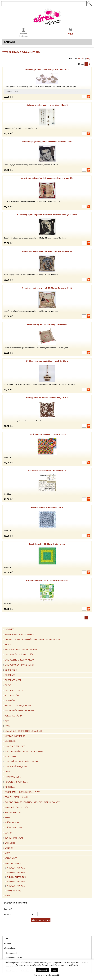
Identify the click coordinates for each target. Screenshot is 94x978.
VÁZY (7, 853)
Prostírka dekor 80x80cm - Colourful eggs (47, 434)
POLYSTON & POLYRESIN (16, 781)
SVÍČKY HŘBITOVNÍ (13, 827)
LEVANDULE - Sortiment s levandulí (23, 731)
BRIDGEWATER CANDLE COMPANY (21, 649)
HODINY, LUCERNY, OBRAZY (18, 705)
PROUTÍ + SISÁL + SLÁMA (16, 797)
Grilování (10, 700)
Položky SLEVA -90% (16, 886)
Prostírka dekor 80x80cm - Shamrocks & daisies (47, 580)
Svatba (8, 832)
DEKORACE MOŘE (13, 680)
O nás (6, 938)
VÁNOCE (9, 848)
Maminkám (10, 741)
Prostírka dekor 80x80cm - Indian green (47, 544)
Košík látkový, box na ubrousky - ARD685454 (47, 324)
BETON (8, 644)
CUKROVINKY (11, 670)
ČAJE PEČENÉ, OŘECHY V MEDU (19, 659)
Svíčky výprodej (14, 890)
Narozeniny (11, 756)
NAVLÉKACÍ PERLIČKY (15, 746)
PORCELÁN (10, 787)
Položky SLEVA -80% (16, 881)
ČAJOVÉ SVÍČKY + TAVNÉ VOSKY (19, 664)
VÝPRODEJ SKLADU (10, 52)
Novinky (9, 629)
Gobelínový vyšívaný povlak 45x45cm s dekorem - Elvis (47, 141)
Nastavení (42, 970)
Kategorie (9, 41)
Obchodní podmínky (14, 957)
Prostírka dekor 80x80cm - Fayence (47, 507)
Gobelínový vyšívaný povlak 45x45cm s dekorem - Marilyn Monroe (47, 214)
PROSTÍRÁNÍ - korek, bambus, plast (22, 792)
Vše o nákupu (10, 948)
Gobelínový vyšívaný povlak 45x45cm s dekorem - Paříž (47, 288)
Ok (54, 970)
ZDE (58, 975)
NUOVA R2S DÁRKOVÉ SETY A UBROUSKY (24, 751)
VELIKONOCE (11, 858)
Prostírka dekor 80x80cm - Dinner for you (47, 470)
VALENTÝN (10, 842)
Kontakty (9, 943)
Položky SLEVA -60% (16, 872)
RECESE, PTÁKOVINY (14, 812)
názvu (81, 58)
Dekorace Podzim (14, 690)
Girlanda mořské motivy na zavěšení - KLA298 (47, 105)
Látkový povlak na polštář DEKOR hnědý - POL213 (47, 397)
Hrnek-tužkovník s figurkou (20, 710)
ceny (88, 58)
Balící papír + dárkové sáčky (20, 654)
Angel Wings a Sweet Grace (19, 634)
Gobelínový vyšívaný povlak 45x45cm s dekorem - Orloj (47, 251)
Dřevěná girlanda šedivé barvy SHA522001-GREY (47, 69)
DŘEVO (8, 685)
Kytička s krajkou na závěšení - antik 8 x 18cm (47, 361)
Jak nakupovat (11, 953)
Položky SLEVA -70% (16, 877)
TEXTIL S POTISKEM (14, 837)
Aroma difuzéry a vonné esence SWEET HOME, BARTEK (32, 639)
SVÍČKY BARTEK (12, 822)
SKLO (7, 817)
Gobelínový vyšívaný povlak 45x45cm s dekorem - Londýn (47, 178)
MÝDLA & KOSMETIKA (15, 736)
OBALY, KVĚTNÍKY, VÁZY (16, 766)
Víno (7, 895)
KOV (7, 720)
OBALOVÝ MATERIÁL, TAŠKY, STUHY (21, 761)
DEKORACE (10, 675)
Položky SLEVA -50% (16, 868)
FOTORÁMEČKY (12, 695)
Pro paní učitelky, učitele (18, 807)
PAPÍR (7, 771)
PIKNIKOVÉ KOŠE (13, 776)
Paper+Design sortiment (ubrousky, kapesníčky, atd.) (33, 802)
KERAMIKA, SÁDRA (13, 715)
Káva (7, 725)
